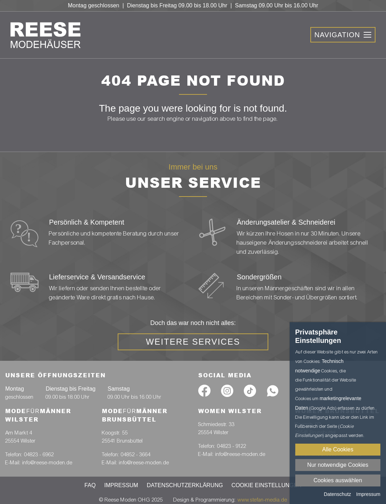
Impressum (121, 485)
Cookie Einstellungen (267, 485)
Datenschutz (337, 494)
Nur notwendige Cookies (337, 465)
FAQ (90, 485)
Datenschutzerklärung (185, 485)
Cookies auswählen (337, 480)
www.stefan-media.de (262, 500)
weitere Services (193, 341)
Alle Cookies (337, 449)
